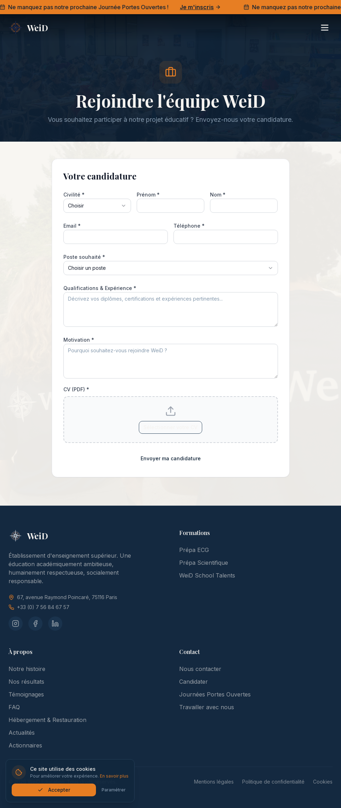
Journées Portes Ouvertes (215, 694)
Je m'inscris (202, 7)
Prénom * (148, 195)
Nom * (218, 195)
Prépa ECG (194, 549)
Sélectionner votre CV (170, 427)
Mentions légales (214, 782)
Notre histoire (26, 668)
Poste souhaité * (84, 257)
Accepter (55, 790)
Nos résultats (26, 681)
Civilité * (74, 195)
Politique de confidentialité (273, 782)
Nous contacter (200, 668)
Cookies (323, 782)
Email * (72, 226)
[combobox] (97, 206)
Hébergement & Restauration (47, 719)
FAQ (14, 707)
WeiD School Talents (207, 575)
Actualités (21, 732)
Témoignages (26, 694)
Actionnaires (25, 745)
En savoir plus (115, 776)
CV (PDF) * (76, 389)
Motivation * (78, 340)
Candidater (193, 681)
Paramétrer (115, 789)
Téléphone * (189, 226)
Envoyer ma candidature (171, 458)
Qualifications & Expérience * (99, 288)
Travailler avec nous (206, 707)
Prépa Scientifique (203, 562)
